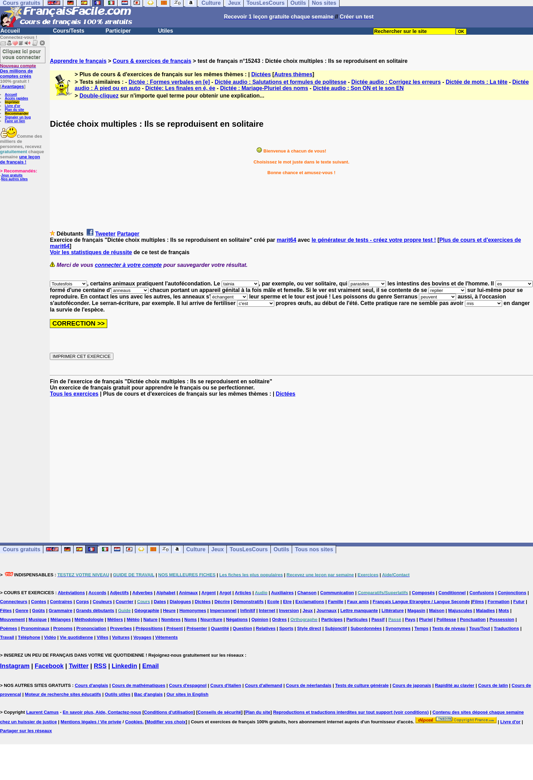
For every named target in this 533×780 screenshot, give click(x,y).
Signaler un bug (18, 117)
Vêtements (166, 637)
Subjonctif (336, 628)
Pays (410, 619)
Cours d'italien (225, 685)
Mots (504, 610)
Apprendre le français (78, 61)
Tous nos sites (314, 549)
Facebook (49, 666)
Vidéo (50, 637)
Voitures (121, 637)
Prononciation (91, 628)
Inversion (289, 610)
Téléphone (29, 637)
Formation (499, 601)
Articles (243, 592)
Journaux (327, 610)
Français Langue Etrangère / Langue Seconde (421, 601)
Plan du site (14, 110)
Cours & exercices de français (152, 61)
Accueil (10, 31)
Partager (128, 234)
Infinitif (247, 610)
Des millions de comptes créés (18, 71)
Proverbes (121, 628)
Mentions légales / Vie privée (90, 721)
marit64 (286, 240)
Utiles (165, 31)
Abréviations (71, 592)
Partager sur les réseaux (26, 730)
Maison (436, 610)
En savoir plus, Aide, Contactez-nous (102, 712)
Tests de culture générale (362, 685)
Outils (281, 549)
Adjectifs (119, 592)
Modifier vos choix (166, 721)
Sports (286, 628)
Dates (160, 601)
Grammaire (61, 610)
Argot (225, 592)
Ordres (279, 619)
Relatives (266, 628)
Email (150, 666)
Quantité (220, 628)
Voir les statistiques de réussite (91, 252)
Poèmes (8, 628)
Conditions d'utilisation (168, 712)
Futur (518, 601)
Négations (237, 619)
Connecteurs (13, 601)
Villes (102, 637)
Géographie (146, 610)
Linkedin (124, 666)
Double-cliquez (99, 96)
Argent (208, 592)
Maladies (485, 610)
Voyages (142, 637)
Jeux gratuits (11, 175)
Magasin (416, 610)
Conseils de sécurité (219, 712)
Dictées (261, 74)
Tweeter (105, 234)
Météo (133, 619)
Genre (22, 610)
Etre (287, 601)
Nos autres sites (14, 179)
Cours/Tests (68, 31)
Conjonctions (512, 592)
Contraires (61, 601)
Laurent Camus (42, 712)
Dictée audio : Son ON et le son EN (358, 88)
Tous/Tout (479, 628)
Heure (169, 610)
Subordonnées (366, 628)
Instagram (15, 666)
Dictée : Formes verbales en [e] (169, 82)
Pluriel (426, 619)
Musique (38, 619)
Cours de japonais (411, 685)
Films (478, 601)
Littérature (392, 610)
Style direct (309, 628)
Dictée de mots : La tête (477, 82)
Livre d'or (12, 106)
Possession (501, 619)
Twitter (79, 666)
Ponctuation (473, 619)
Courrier (124, 601)
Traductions (506, 628)
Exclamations (310, 601)
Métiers (115, 619)
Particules (357, 619)
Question (242, 628)
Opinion (260, 619)
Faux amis (358, 601)
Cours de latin (493, 685)
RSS (100, 666)
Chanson (307, 592)
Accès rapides (16, 98)
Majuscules (460, 610)
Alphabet (166, 592)
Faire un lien (15, 121)
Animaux (188, 592)
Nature (150, 619)
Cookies (134, 721)
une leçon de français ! (20, 159)
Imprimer (12, 102)
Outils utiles (117, 694)
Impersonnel (223, 610)
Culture (196, 549)
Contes (38, 601)
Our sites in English (187, 694)
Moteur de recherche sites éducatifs (63, 694)
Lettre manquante (359, 610)
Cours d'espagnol (188, 685)
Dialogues (180, 601)
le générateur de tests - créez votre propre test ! (374, 240)
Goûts (38, 610)
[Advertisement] (291, 464)
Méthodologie (89, 619)
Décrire (222, 601)
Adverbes (142, 592)
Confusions (481, 592)
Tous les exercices (74, 394)
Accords (97, 592)
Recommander (17, 113)
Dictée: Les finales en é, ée (180, 88)
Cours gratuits (21, 549)
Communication (337, 592)
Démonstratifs (249, 601)
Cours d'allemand (263, 685)
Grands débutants (95, 610)
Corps (82, 601)
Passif (378, 619)
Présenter (197, 628)
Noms (190, 619)
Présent (174, 628)
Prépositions (149, 628)
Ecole (273, 601)
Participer (118, 31)
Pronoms (63, 628)
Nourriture (211, 619)
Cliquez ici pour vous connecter (21, 54)
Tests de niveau (449, 628)
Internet (267, 610)
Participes (332, 619)
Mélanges (61, 619)
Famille (335, 601)
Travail (7, 637)
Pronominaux (35, 628)
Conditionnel (452, 592)
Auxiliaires (282, 592)
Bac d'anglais (148, 694)
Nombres (170, 619)
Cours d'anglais (91, 685)
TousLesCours (249, 549)
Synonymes (398, 628)
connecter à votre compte (128, 265)
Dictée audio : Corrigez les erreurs (396, 82)
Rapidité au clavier (454, 685)
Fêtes (6, 610)
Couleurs (102, 601)
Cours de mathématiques (138, 685)
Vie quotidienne (76, 637)
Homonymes (192, 610)
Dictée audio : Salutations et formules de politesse (280, 82)
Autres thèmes (293, 74)
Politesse (446, 619)
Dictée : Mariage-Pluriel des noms (264, 88)
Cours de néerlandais (308, 685)
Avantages (12, 86)
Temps (421, 628)
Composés (423, 592)
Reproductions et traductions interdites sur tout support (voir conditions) (351, 712)
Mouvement (12, 619)
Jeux (217, 549)
